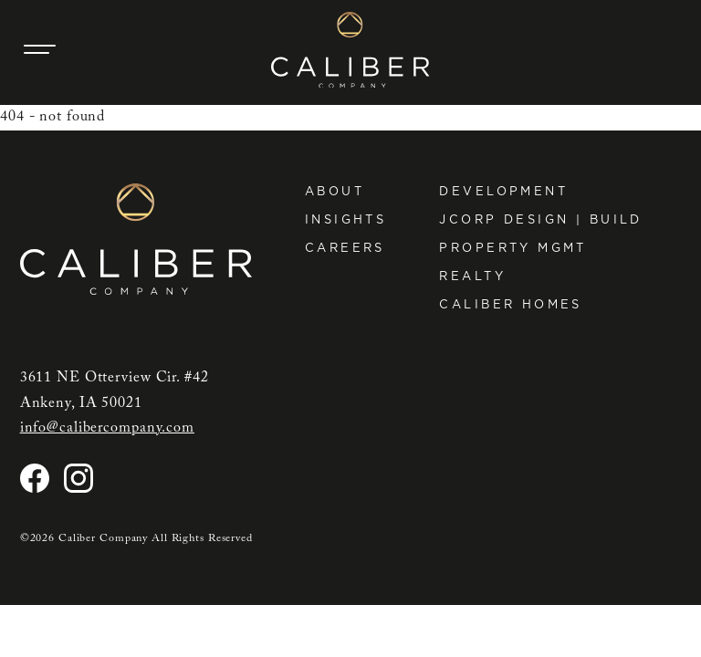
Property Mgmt (512, 248)
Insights (345, 219)
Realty (472, 276)
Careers (345, 248)
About (334, 191)
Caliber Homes (510, 304)
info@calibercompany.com (107, 428)
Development (503, 191)
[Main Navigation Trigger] (40, 49)
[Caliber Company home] (350, 50)
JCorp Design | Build (540, 219)
